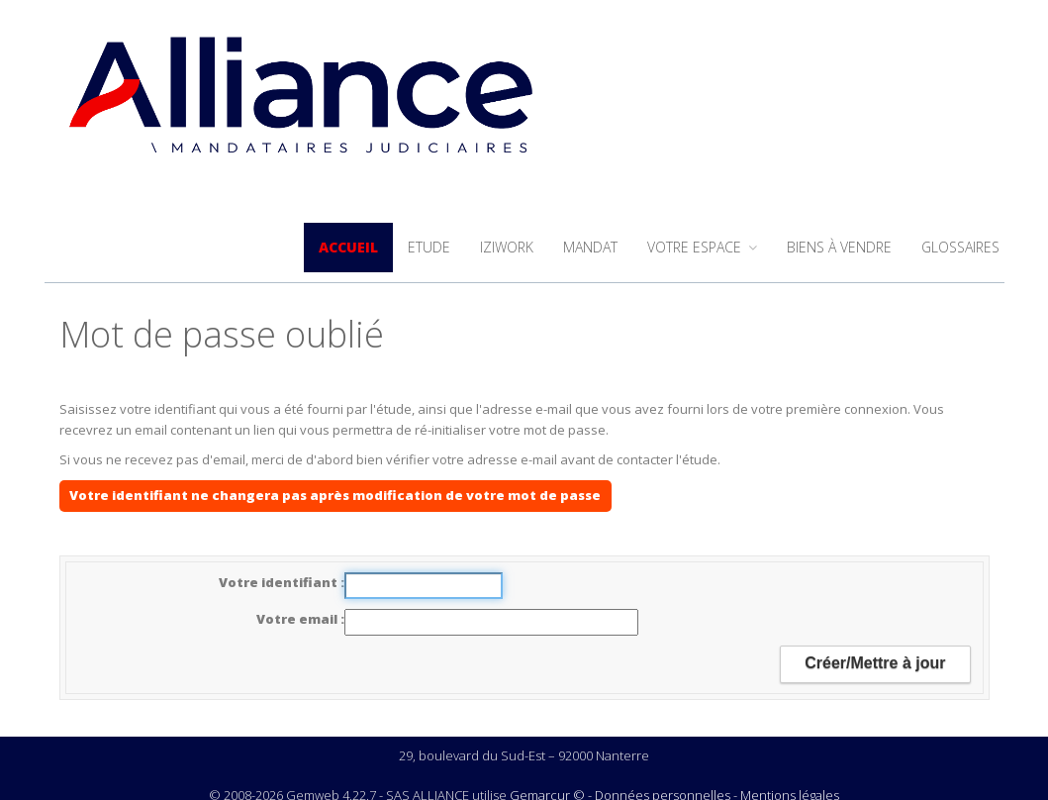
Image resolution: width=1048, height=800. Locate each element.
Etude (429, 247)
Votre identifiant (279, 582)
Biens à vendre (839, 247)
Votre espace (702, 247)
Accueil (348, 247)
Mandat (590, 247)
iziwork (506, 247)
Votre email (298, 619)
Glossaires (960, 247)
